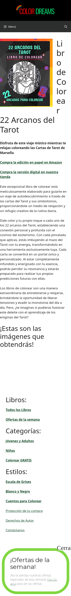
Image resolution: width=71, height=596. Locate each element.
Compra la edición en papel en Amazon (31, 162)
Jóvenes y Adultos (20, 441)
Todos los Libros (18, 410)
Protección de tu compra (24, 511)
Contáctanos (15, 530)
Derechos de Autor (20, 520)
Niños (10, 450)
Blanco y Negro (18, 491)
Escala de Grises (18, 482)
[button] (66, 26)
